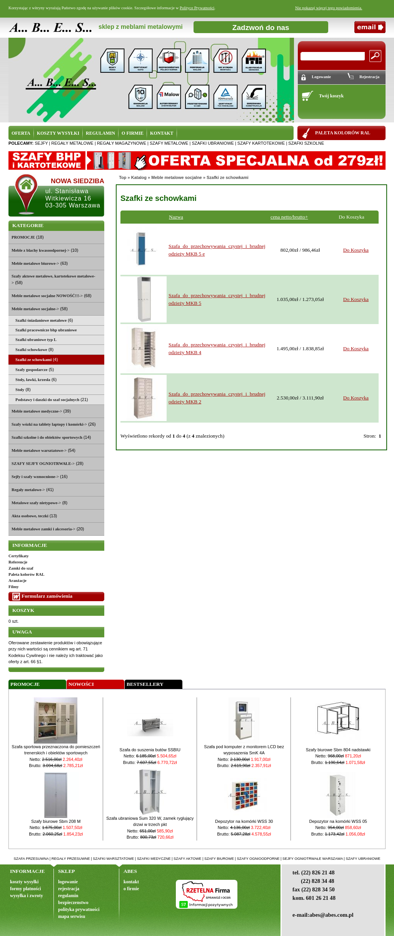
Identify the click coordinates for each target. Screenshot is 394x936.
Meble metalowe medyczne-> (37, 411)
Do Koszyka (356, 250)
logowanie (68, 881)
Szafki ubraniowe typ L (36, 340)
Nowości (81, 684)
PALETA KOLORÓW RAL (342, 132)
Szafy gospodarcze (31, 370)
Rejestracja (369, 77)
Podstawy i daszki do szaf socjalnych (47, 400)
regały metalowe (72, 143)
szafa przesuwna (31, 859)
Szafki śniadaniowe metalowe (41, 320)
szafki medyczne (154, 859)
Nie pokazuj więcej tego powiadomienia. (328, 8)
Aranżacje (17, 580)
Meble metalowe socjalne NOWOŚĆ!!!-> (47, 296)
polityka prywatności (79, 909)
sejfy (41, 143)
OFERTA (21, 133)
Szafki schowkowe (31, 350)
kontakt (131, 881)
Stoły (19, 390)
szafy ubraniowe (363, 859)
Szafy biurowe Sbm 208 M (55, 821)
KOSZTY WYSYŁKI (58, 133)
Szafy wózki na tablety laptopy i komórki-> (49, 424)
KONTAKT (161, 133)
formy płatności (25, 888)
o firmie (131, 888)
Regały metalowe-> (28, 490)
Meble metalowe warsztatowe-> (39, 450)
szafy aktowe (187, 859)
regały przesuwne (71, 859)
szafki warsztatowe (113, 859)
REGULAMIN (100, 133)
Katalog (139, 177)
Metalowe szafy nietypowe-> (36, 503)
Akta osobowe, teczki (30, 516)
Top (122, 177)
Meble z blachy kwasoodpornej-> (41, 250)
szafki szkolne (306, 143)
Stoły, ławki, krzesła (32, 380)
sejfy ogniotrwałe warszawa (312, 859)
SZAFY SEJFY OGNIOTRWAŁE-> (43, 463)
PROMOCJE (23, 237)
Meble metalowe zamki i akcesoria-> (43, 529)
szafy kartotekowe (261, 143)
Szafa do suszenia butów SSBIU (150, 749)
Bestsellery (145, 684)
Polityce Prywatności (197, 8)
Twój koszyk (331, 96)
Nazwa (176, 217)
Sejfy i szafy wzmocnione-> (35, 477)
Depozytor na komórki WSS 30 (244, 821)
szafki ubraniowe (213, 143)
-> (35, 309)
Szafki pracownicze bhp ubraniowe (46, 330)
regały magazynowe (121, 143)
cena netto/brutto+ (289, 217)
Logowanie (321, 77)
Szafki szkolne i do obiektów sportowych (47, 437)
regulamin (68, 895)
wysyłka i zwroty (26, 895)
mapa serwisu (71, 916)
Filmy (13, 587)
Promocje (25, 684)
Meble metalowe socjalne (176, 177)
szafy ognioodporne (258, 859)
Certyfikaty (18, 556)
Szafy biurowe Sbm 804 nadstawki (338, 749)
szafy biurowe (219, 859)
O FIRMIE (133, 133)
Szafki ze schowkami (228, 177)
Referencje (17, 562)
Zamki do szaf (20, 568)
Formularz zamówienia (47, 596)
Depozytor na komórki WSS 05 (338, 821)
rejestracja (68, 888)
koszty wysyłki (24, 881)
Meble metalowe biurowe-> (35, 263)
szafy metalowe (169, 143)
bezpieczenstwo (73, 902)
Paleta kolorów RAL (26, 574)
